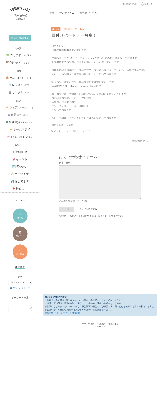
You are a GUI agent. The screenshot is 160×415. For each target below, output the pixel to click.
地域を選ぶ (130, 3)
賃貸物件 (20, 115)
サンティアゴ (66, 12)
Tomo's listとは (87, 323)
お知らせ (20, 152)
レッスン (20, 85)
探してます (20, 181)
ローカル (20, 253)
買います (19, 62)
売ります (19, 55)
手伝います (20, 174)
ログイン (147, 3)
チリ (51, 12)
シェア (20, 107)
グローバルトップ (20, 288)
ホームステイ (20, 129)
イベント (20, 159)
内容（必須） (65, 162)
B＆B (20, 137)
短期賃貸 (20, 122)
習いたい (20, 166)
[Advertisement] (20, 367)
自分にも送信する (87, 209)
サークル (19, 92)
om (83, 29)
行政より (20, 188)
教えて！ (20, 235)
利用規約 (101, 323)
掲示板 (20, 217)
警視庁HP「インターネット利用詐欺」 (63, 312)
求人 (20, 78)
